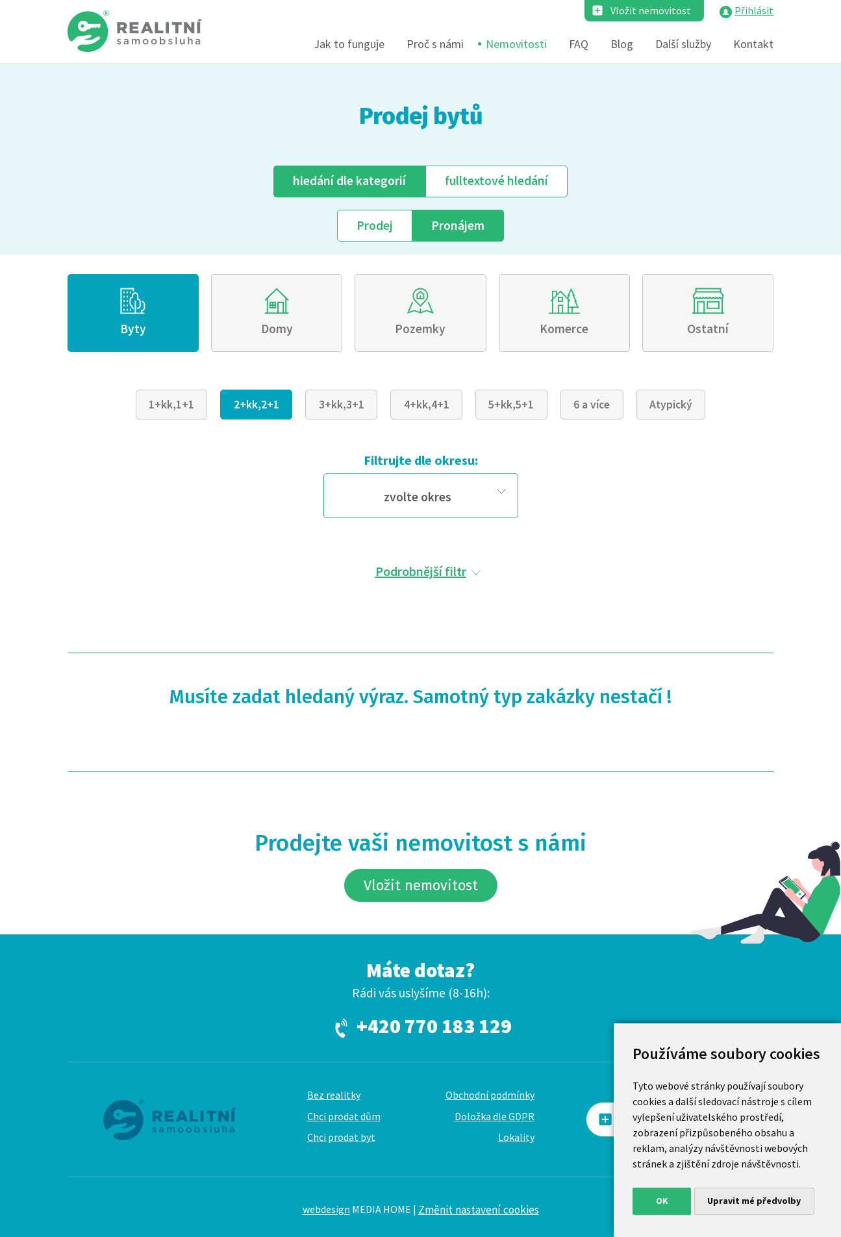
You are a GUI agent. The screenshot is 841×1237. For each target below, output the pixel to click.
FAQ (578, 43)
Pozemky (420, 328)
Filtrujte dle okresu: (421, 460)
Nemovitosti (516, 43)
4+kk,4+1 (426, 404)
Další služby (683, 43)
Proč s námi (435, 43)
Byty (133, 328)
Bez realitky (333, 1094)
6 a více (591, 404)
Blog (621, 43)
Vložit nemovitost (650, 10)
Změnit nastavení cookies (478, 1210)
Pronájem (457, 225)
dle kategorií (349, 180)
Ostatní (708, 328)
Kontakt (753, 43)
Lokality (516, 1137)
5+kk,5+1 (511, 404)
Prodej (375, 225)
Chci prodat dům (344, 1116)
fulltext (496, 180)
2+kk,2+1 (256, 404)
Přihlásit (753, 10)
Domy (277, 328)
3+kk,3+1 (341, 404)
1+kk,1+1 (171, 404)
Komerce (564, 328)
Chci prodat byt (341, 1137)
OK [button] (662, 1200)
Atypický (670, 404)
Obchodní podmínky (490, 1094)
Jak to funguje (349, 43)
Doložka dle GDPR (494, 1116)
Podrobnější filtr (420, 571)
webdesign (326, 1209)
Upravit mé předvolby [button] (754, 1200)
